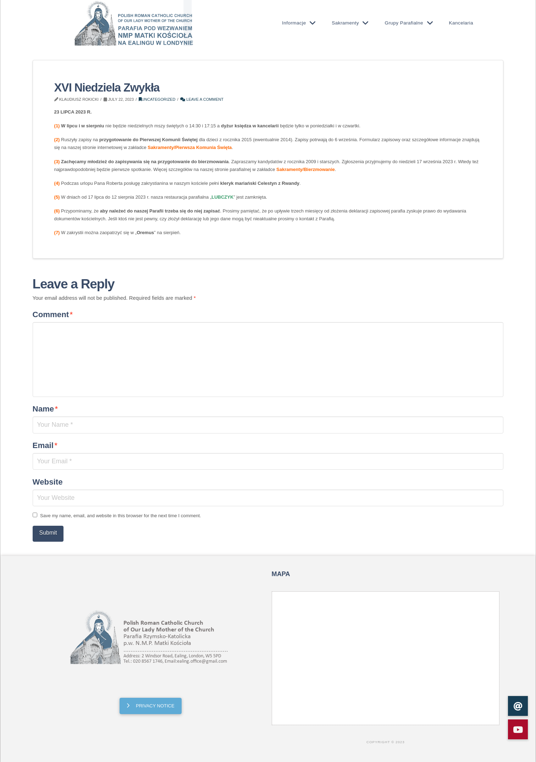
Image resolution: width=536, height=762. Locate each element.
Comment (53, 314)
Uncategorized (157, 99)
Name (45, 408)
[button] (518, 729)
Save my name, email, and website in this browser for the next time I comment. (120, 515)
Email (45, 445)
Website (48, 481)
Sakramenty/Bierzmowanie (305, 169)
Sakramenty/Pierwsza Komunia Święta (190, 147)
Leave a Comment (201, 99)
